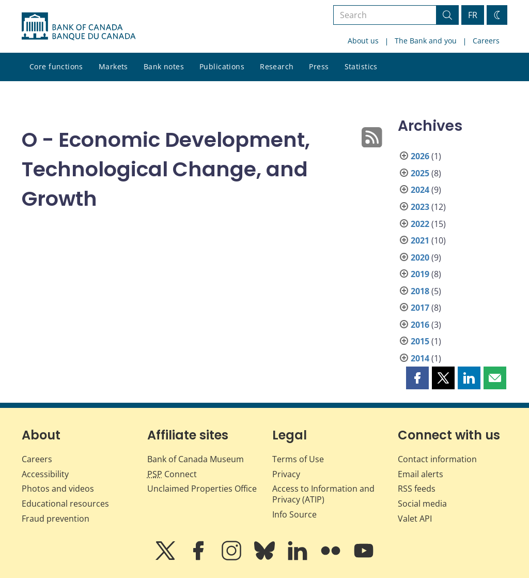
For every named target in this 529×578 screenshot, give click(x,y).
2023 (420, 206)
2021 (420, 240)
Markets (113, 66)
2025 (420, 173)
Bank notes (164, 66)
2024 (420, 189)
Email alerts (420, 474)
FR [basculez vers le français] (472, 15)
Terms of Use (298, 459)
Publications (221, 66)
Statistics (361, 66)
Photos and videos (58, 488)
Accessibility (45, 474)
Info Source (294, 514)
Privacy (286, 474)
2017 (420, 307)
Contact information (437, 459)
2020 (420, 257)
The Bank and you (426, 40)
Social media (422, 503)
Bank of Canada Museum (195, 459)
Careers (486, 40)
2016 (420, 324)
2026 (420, 156)
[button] (417, 378)
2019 (420, 274)
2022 (420, 224)
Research (276, 66)
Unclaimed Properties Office (202, 488)
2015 (420, 341)
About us (363, 40)
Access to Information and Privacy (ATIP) (323, 494)
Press (319, 66)
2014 (420, 358)
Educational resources (65, 503)
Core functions (56, 66)
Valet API (415, 518)
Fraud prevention (55, 518)
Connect (172, 474)
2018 (420, 291)
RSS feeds (416, 488)
